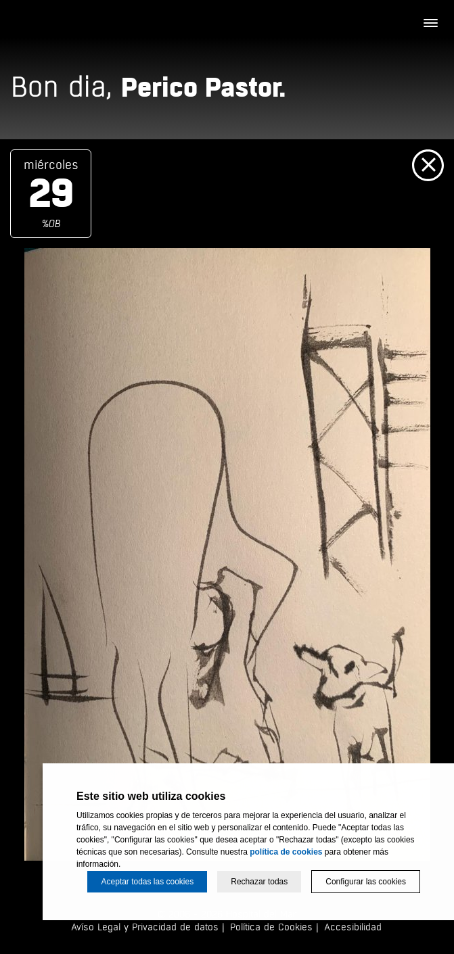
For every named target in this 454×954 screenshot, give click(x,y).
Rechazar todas (259, 881)
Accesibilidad (353, 927)
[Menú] (430, 23)
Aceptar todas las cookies (147, 881)
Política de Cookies (271, 927)
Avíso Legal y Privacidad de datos (145, 927)
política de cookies (286, 852)
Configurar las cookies (365, 881)
